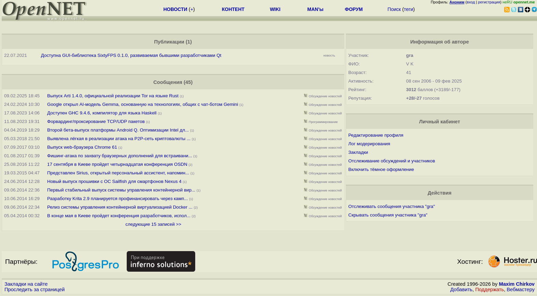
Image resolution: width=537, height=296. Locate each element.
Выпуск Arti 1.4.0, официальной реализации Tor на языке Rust (113, 95)
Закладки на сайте (26, 284)
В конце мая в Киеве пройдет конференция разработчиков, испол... (118, 215)
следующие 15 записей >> (153, 224)
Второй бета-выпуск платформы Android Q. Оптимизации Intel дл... (118, 130)
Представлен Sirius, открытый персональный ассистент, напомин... (118, 172)
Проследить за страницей (34, 289)
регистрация (489, 2)
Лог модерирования (369, 143)
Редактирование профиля (375, 135)
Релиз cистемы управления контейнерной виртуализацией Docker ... (119, 207)
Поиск (394, 9)
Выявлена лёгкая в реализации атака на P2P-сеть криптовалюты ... (118, 138)
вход (471, 2)
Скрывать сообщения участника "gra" (387, 215)
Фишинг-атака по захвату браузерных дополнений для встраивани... (119, 155)
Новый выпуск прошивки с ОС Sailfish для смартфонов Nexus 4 (115, 181)
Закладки (358, 152)
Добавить (461, 289)
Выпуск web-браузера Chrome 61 (82, 147)
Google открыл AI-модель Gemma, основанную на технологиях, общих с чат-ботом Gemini (142, 104)
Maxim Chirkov (517, 284)
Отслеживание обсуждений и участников (391, 160)
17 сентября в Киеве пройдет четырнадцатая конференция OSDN (117, 164)
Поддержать (489, 289)
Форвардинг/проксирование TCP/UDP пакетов (96, 121)
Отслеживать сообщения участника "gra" (391, 206)
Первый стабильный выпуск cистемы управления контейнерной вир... (121, 190)
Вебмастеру (521, 289)
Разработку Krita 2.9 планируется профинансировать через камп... (117, 198)
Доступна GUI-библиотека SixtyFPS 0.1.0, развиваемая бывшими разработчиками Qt (131, 55)
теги (408, 9)
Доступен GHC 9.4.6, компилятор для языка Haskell (102, 112)
